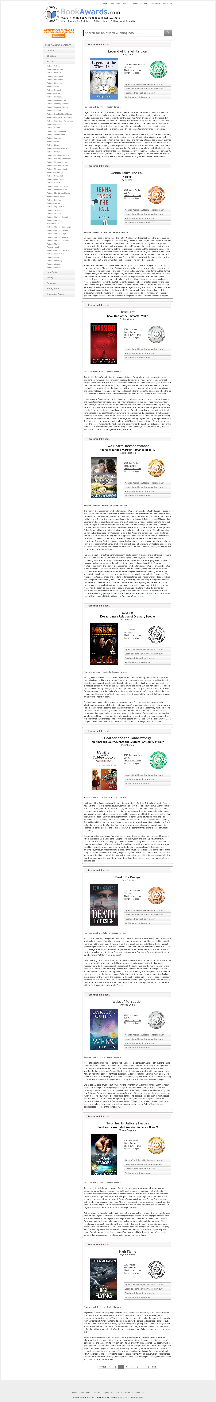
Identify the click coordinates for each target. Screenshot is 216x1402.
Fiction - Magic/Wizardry (57, 148)
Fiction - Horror (53, 128)
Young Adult (51, 288)
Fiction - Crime (53, 86)
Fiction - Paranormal (55, 179)
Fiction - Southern (54, 200)
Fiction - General (54, 110)
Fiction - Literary (54, 145)
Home (100, 3)
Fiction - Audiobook (55, 79)
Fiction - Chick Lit (54, 83)
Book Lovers (111, 3)
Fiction (49, 61)
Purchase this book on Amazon (140, 93)
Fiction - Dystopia (54, 97)
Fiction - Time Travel (55, 254)
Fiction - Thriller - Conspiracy (59, 217)
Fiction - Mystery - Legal (57, 162)
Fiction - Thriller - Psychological (54, 245)
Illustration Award (54, 294)
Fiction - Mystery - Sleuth (57, 169)
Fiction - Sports (53, 203)
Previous (102, 1367)
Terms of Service (137, 1398)
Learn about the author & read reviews (144, 88)
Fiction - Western (54, 264)
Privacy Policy (122, 1398)
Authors (124, 3)
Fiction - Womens (54, 267)
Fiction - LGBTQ (53, 141)
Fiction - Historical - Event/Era (59, 117)
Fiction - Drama (53, 93)
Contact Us (168, 3)
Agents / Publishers (138, 3)
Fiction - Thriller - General (57, 230)
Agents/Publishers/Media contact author (144, 84)
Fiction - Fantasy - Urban (57, 107)
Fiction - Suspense (55, 210)
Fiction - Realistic (54, 183)
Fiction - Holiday (54, 124)
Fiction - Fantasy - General (58, 104)
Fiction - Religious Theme (57, 186)
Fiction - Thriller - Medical (57, 237)
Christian (50, 56)
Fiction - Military (53, 152)
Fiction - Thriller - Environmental (54, 221)
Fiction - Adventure (55, 69)
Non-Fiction (51, 272)
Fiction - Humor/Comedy (57, 131)
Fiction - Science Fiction (57, 189)
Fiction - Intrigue (54, 138)
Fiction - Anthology (55, 76)
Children (49, 50)
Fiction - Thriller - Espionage (59, 227)
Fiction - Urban (53, 257)
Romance (50, 283)
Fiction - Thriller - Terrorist (58, 250)
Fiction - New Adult (55, 176)
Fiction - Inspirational (56, 134)
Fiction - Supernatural (56, 207)
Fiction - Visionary (54, 261)
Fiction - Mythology (55, 172)
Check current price (132, 70)
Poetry (48, 277)
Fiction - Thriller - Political (58, 240)
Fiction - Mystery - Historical (59, 159)
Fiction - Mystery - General (58, 155)
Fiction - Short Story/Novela (58, 193)
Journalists (155, 3)
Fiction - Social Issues (56, 196)
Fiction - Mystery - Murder (58, 165)
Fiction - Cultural (54, 90)
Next (154, 1367)
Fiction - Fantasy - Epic (56, 100)
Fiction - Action (53, 66)
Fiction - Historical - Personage (60, 121)
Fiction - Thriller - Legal (57, 234)
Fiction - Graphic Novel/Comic (59, 114)
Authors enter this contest (138, 97)
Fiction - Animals (54, 73)
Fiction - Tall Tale (54, 214)
